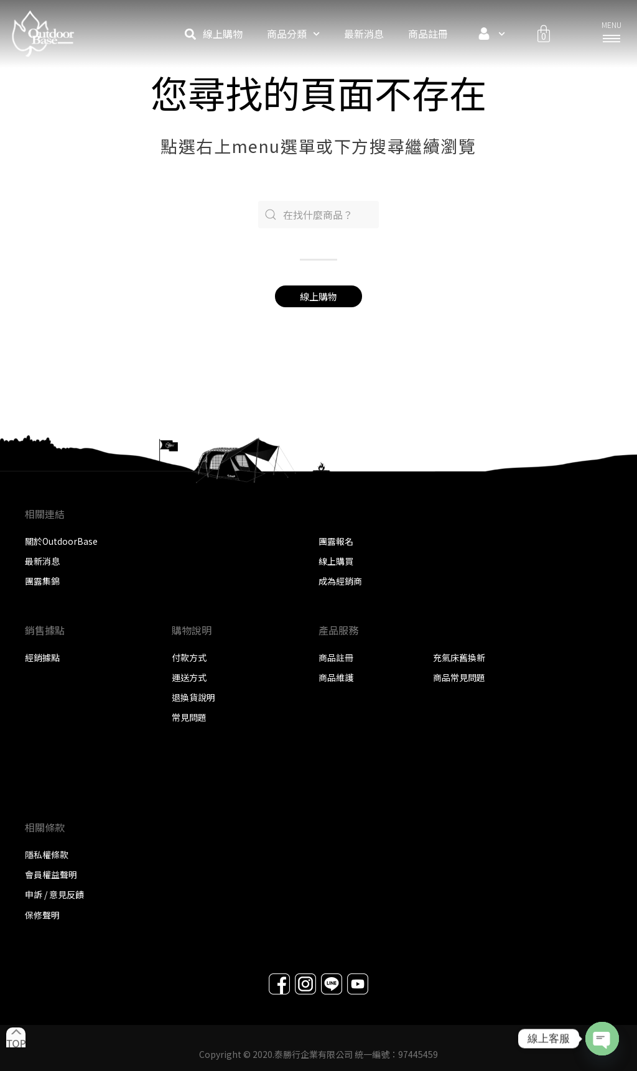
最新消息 (364, 33)
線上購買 (335, 561)
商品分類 (293, 34)
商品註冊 (428, 33)
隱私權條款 (46, 854)
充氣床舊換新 (459, 657)
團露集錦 (42, 581)
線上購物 (223, 33)
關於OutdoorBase (61, 541)
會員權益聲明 (51, 874)
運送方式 (189, 677)
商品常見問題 (459, 677)
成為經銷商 (340, 581)
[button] (190, 34)
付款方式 (189, 657)
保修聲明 (42, 915)
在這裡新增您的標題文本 (237, 779)
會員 (488, 34)
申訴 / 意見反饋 (54, 894)
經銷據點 (42, 657)
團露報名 (335, 541)
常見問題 (189, 717)
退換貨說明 (193, 697)
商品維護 (335, 677)
